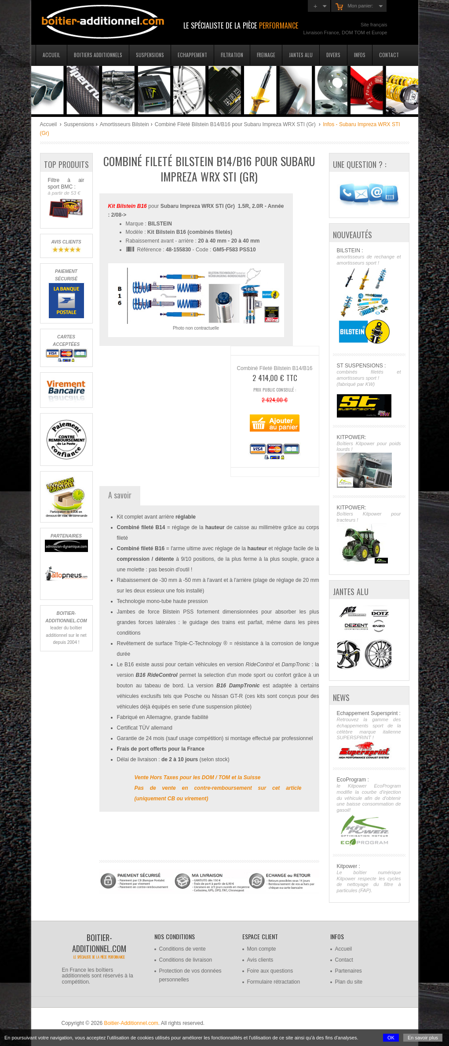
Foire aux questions (270, 971)
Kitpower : (369, 878)
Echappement (192, 54)
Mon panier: (354, 6)
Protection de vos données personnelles (190, 975)
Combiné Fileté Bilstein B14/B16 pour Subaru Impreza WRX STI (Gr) (236, 124)
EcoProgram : (369, 811)
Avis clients (260, 960)
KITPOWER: (369, 461)
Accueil (51, 54)
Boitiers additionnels (98, 54)
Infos (359, 54)
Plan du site (349, 982)
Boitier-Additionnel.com (131, 1023)
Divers (333, 54)
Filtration (232, 54)
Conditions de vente (182, 949)
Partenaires (348, 971)
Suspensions (150, 54)
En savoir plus (423, 1037)
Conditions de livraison (185, 960)
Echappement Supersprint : (369, 735)
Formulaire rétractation (273, 982)
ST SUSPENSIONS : (369, 390)
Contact (389, 54)
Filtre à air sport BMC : (66, 198)
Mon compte (261, 949)
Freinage (266, 54)
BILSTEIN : (369, 296)
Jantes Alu (301, 54)
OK (390, 1037)
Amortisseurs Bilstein (124, 124)
